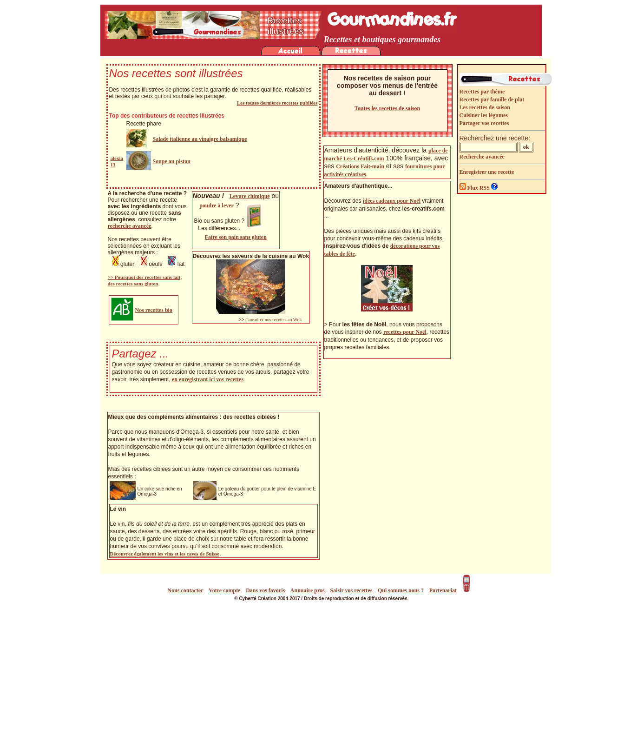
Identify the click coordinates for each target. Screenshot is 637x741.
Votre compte (224, 590)
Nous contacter (186, 590)
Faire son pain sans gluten (236, 237)
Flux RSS (475, 188)
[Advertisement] (321, 671)
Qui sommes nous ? (401, 590)
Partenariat (443, 590)
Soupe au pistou (171, 161)
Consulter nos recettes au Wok (273, 319)
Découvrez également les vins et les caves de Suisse (165, 553)
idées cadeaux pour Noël (391, 201)
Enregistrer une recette (487, 172)
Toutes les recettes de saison (387, 108)
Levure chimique (250, 196)
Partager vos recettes (484, 123)
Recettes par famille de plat (492, 99)
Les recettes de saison (485, 107)
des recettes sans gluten (133, 283)
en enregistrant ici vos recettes (207, 379)
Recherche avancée (482, 156)
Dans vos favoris (265, 590)
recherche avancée (129, 226)
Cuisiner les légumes (484, 115)
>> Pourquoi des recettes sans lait (144, 277)
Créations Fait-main (360, 166)
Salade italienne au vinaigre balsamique (200, 139)
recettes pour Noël (405, 332)
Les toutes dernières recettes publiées (277, 103)
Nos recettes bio (153, 310)
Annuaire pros (307, 590)
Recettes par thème (482, 91)
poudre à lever (216, 205)
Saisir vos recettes (351, 590)
